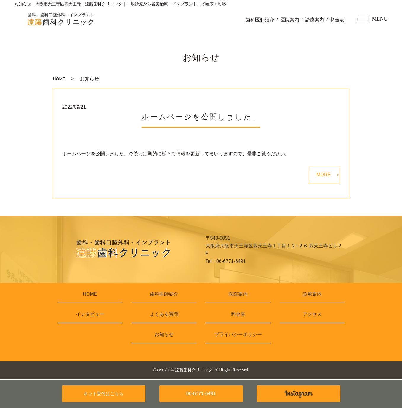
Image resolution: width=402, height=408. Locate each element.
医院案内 (289, 19)
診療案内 (314, 19)
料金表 (337, 19)
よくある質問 (164, 314)
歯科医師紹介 (260, 19)
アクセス (312, 314)
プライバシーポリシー (238, 334)
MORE (323, 174)
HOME (59, 78)
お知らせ (164, 334)
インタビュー (90, 314)
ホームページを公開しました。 (201, 117)
